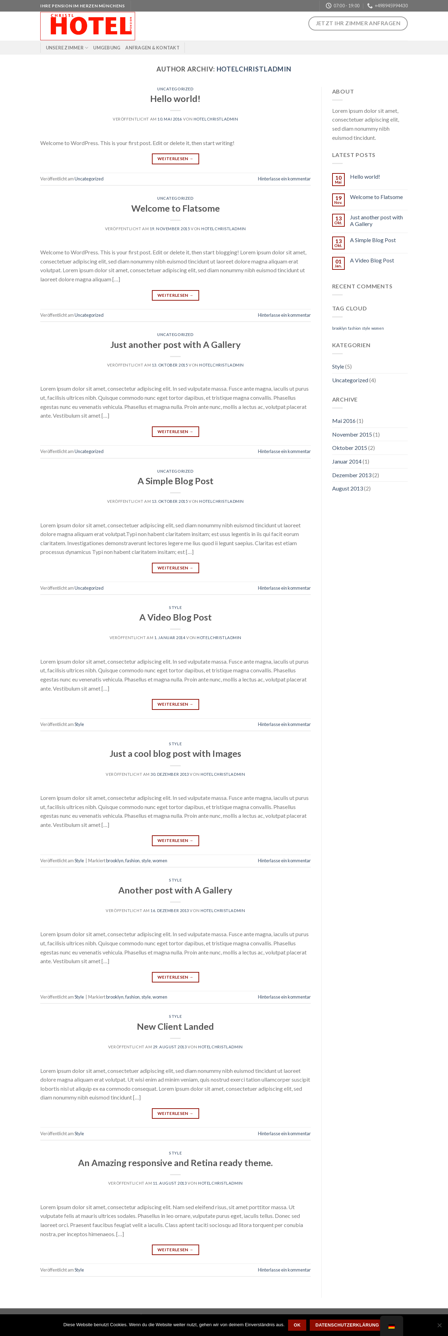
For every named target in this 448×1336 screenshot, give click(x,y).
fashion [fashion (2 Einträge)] (354, 328)
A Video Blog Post (175, 617)
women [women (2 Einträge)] (377, 328)
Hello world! (175, 98)
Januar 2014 (347, 461)
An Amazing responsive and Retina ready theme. (175, 1162)
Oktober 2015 (349, 447)
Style (175, 607)
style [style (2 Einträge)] (366, 328)
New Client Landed (175, 1026)
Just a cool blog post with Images (175, 753)
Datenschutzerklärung (347, 1325)
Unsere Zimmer (67, 47)
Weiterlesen (176, 158)
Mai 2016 (344, 420)
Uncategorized (175, 89)
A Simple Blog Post (176, 480)
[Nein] (439, 1327)
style (146, 860)
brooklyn (115, 860)
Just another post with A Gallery (175, 344)
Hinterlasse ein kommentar (284, 178)
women (160, 860)
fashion (132, 860)
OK (297, 1325)
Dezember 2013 (351, 475)
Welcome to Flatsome (175, 208)
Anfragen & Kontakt (152, 47)
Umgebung (106, 47)
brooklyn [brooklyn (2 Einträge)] (339, 328)
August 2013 (347, 488)
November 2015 (352, 434)
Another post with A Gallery (175, 890)
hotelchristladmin (254, 69)
